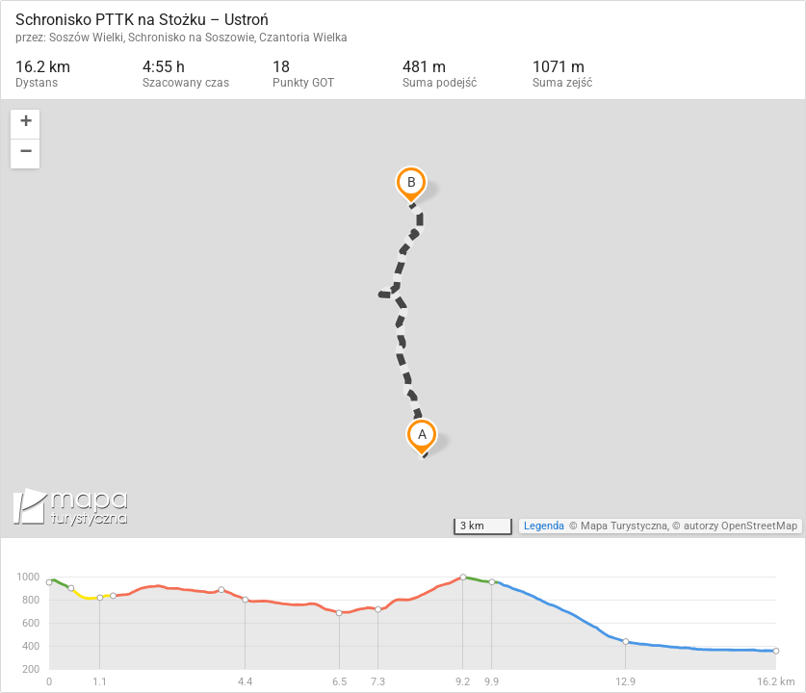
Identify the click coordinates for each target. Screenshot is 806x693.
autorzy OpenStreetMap (740, 526)
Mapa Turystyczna (624, 526)
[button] (25, 125)
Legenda (544, 526)
